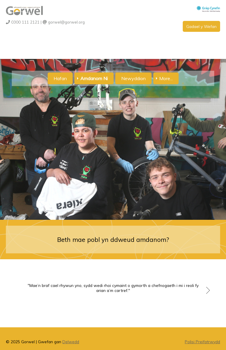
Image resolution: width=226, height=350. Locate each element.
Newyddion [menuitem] (133, 78)
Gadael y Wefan (201, 26)
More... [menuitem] (166, 78)
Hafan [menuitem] (60, 78)
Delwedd (70, 341)
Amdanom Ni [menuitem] (94, 78)
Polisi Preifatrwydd (202, 341)
